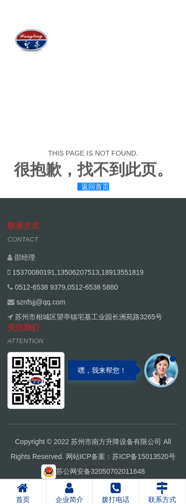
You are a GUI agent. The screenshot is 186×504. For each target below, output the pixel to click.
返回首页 (95, 188)
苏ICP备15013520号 (144, 456)
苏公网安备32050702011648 (93, 471)
